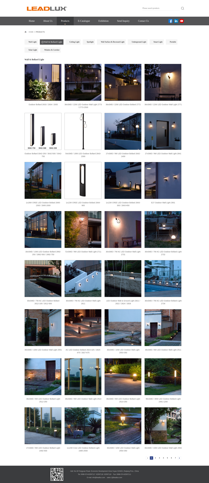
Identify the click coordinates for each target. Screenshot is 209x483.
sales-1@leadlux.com (114, 477)
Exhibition (103, 21)
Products (65, 21)
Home (32, 21)
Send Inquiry (123, 21)
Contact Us (143, 21)
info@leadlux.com (98, 477)
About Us (48, 21)
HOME (31, 32)
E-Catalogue (84, 21)
